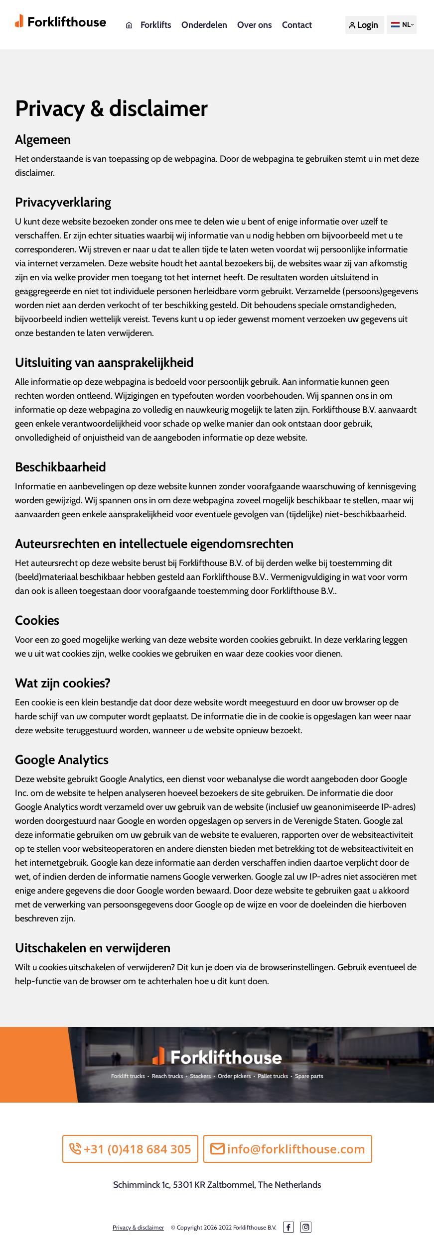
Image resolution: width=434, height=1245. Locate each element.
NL (400, 24)
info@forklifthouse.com (287, 1148)
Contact (297, 24)
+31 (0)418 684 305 (130, 1148)
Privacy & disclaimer (138, 1227)
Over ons (254, 24)
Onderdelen (204, 24)
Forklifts (156, 24)
